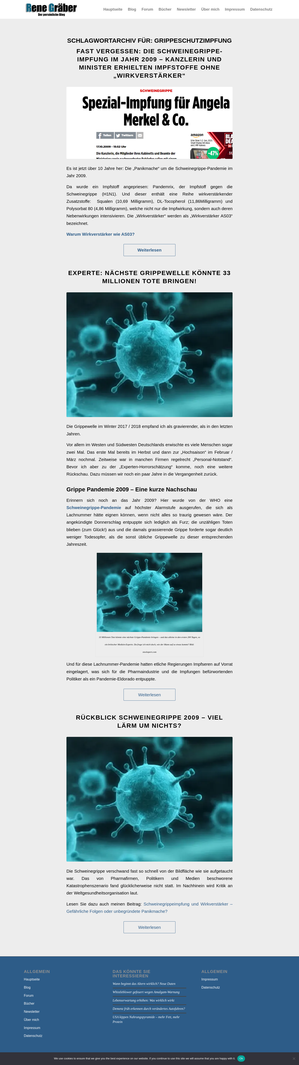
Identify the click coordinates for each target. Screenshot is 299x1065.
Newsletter (32, 1011)
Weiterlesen (149, 250)
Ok (241, 1058)
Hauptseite (32, 979)
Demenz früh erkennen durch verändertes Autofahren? (149, 1008)
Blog (27, 987)
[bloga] (51, 9)
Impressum (32, 1028)
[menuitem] (113, 9)
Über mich (31, 1019)
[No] (294, 1058)
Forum (28, 995)
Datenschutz (33, 1036)
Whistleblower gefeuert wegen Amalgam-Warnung (146, 992)
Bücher (29, 1003)
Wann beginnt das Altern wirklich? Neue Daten (144, 983)
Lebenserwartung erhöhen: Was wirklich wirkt (143, 1000)
